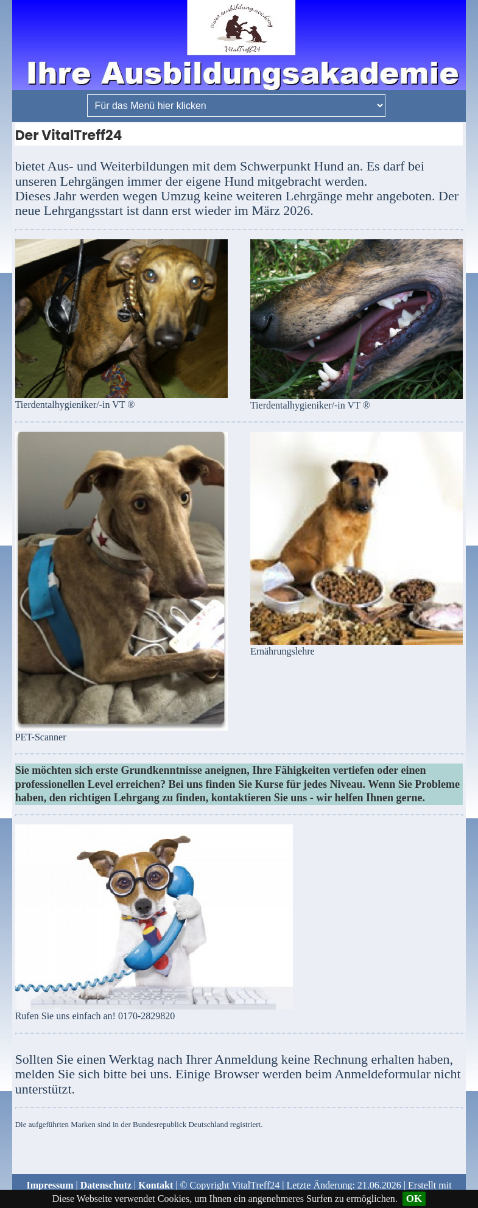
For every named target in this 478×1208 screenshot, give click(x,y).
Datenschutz (106, 1185)
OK (414, 1198)
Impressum (49, 1185)
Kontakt (155, 1185)
